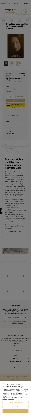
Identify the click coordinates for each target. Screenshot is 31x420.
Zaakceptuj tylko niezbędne (15, 402)
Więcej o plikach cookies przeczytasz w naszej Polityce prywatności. (15, 398)
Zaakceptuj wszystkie (15, 410)
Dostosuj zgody (15, 406)
